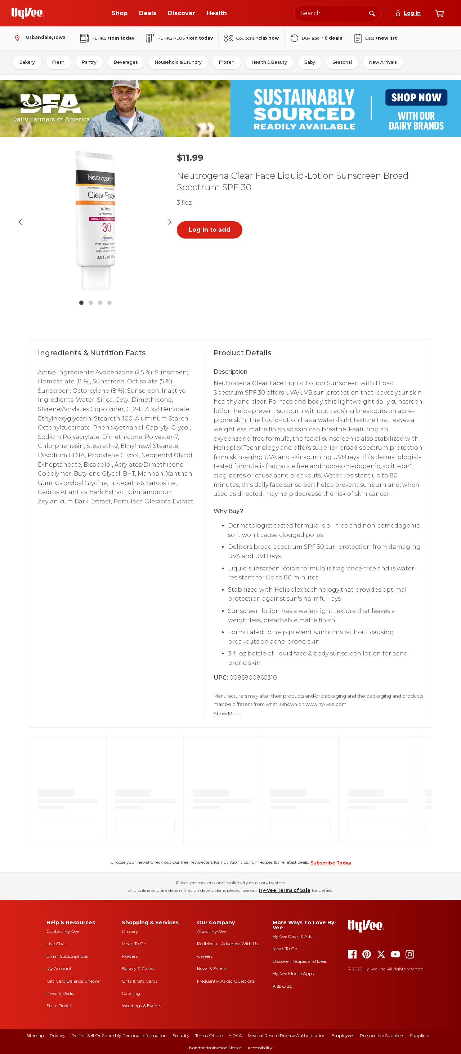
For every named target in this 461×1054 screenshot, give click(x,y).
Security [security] (181, 1035)
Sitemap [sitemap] (35, 1035)
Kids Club (282, 986)
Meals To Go (134, 943)
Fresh (58, 62)
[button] (95, 222)
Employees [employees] (342, 1035)
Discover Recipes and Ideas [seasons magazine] (300, 961)
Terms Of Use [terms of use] (209, 1035)
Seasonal (342, 62)
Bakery (27, 62)
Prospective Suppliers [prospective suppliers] (382, 1035)
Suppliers (419, 1035)
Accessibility (259, 1047)
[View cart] (439, 13)
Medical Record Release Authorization (287, 1035)
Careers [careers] (204, 956)
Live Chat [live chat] (56, 943)
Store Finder (58, 1005)
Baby (309, 62)
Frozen (226, 62)
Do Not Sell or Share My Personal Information (119, 1035)
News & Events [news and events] (212, 968)
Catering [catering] (131, 993)
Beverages (126, 62)
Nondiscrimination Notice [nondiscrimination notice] (215, 1047)
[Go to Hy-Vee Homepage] (28, 13)
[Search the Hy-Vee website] (337, 13)
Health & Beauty (269, 62)
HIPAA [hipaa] (235, 1035)
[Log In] (407, 13)
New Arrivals (383, 62)
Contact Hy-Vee (62, 931)
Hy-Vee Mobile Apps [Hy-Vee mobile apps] (293, 973)
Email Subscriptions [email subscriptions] (67, 956)
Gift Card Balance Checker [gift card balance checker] (73, 981)
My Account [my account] (59, 968)
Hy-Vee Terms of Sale (284, 890)
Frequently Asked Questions (226, 981)
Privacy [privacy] (58, 1035)
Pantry (89, 62)
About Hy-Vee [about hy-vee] (211, 931)
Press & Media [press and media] (60, 993)
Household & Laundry (178, 62)
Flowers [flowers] (130, 956)
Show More (227, 713)
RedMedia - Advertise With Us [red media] (227, 943)
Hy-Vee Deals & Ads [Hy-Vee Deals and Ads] (292, 936)
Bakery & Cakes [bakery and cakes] (138, 968)
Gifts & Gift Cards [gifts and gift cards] (139, 981)
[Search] (372, 13)
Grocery (130, 931)
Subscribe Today (330, 863)
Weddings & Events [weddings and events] (141, 1005)
